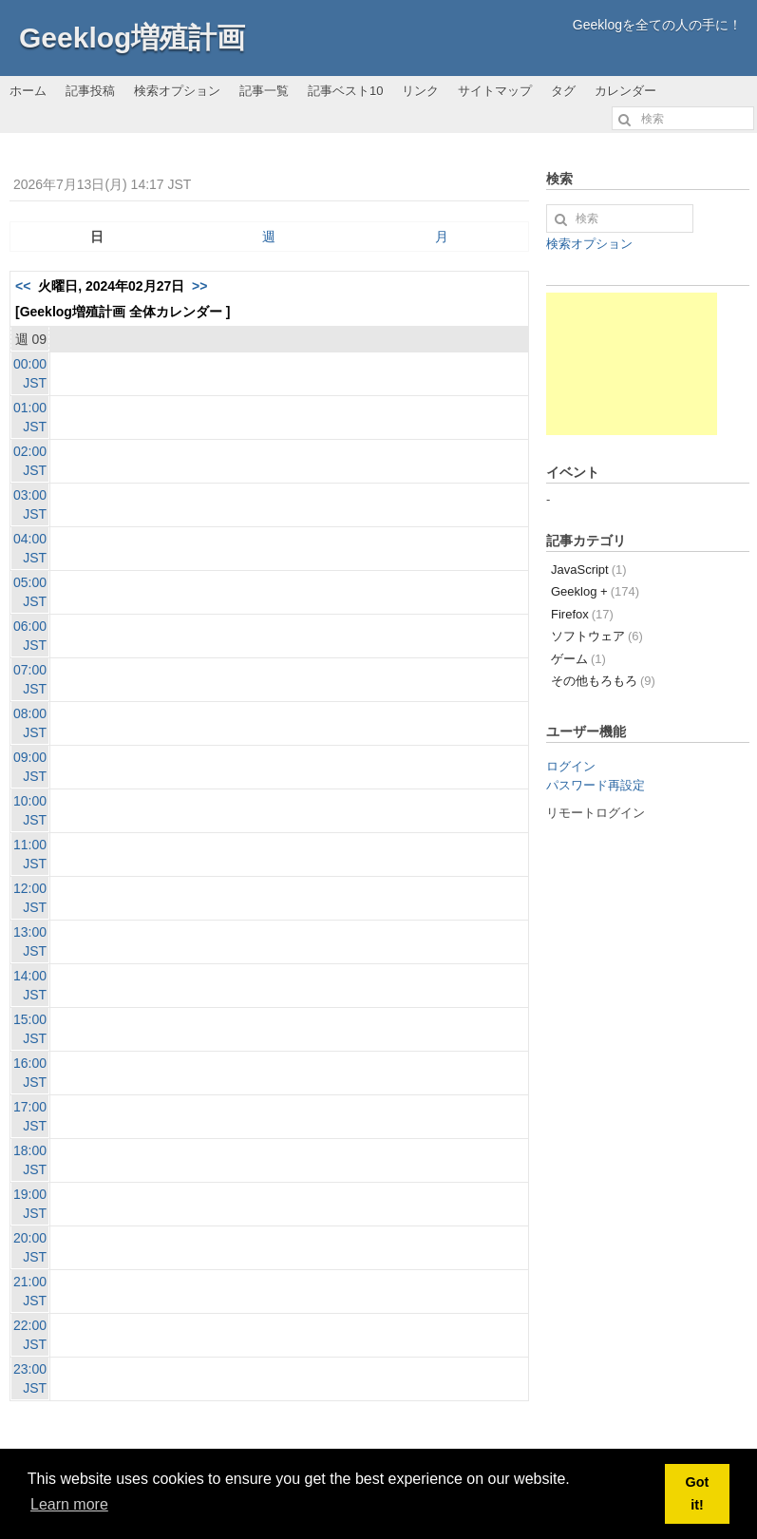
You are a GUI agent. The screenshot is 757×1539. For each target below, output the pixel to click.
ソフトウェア (597, 636)
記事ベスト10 (345, 91)
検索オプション (177, 91)
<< (22, 286)
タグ (563, 91)
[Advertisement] (631, 364)
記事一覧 (264, 91)
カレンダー (625, 91)
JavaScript (589, 569)
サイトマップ (495, 91)
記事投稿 (90, 91)
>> (199, 286)
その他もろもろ (603, 681)
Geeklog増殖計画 (132, 37)
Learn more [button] (69, 1504)
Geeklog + (595, 591)
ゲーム (578, 659)
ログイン (571, 766)
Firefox (582, 614)
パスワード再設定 (595, 785)
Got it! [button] (698, 1493)
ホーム (28, 91)
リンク (420, 91)
